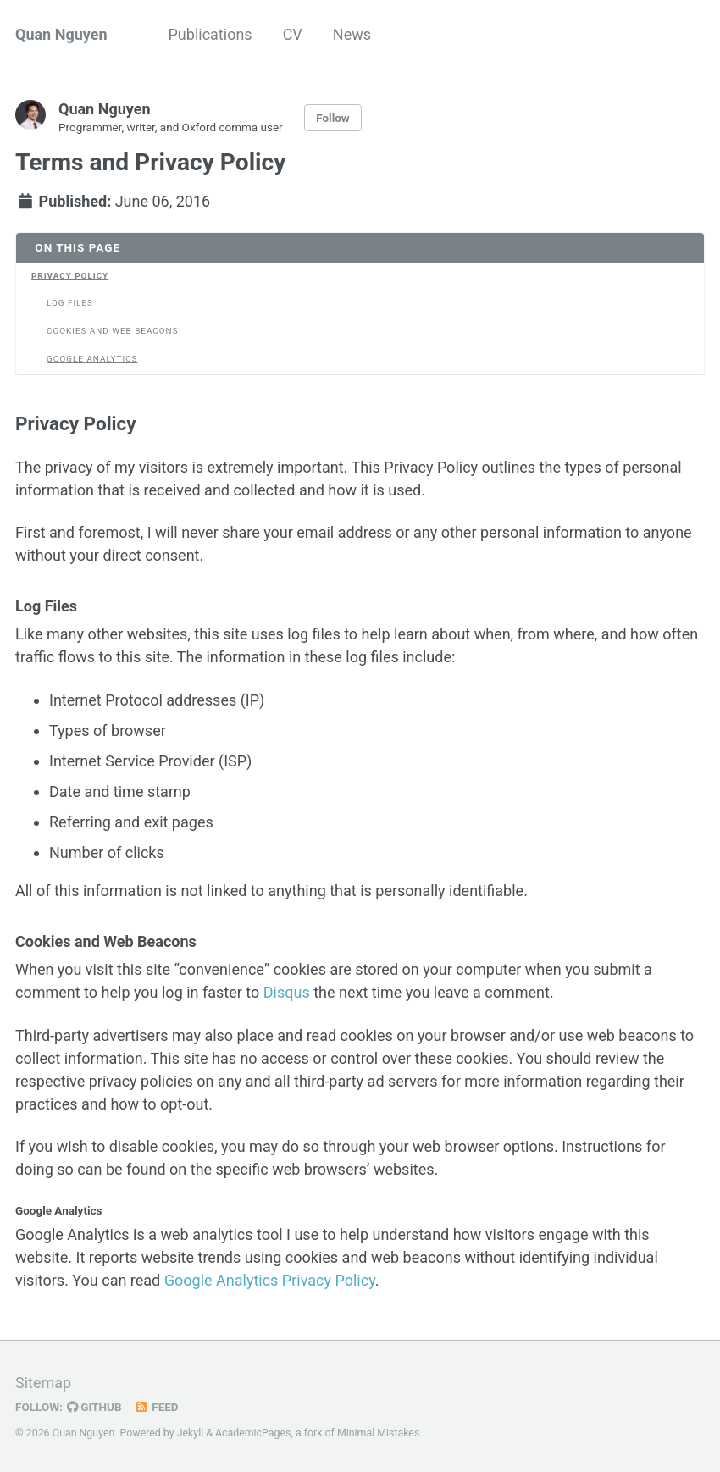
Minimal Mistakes (378, 1433)
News (352, 34)
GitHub (94, 1407)
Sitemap (43, 1383)
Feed (157, 1407)
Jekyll (190, 1433)
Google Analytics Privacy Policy (269, 1280)
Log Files (70, 302)
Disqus (286, 992)
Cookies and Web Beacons (113, 330)
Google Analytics (92, 358)
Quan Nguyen (61, 34)
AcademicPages (253, 1433)
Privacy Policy (69, 275)
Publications (210, 34)
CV (292, 34)
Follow (333, 118)
